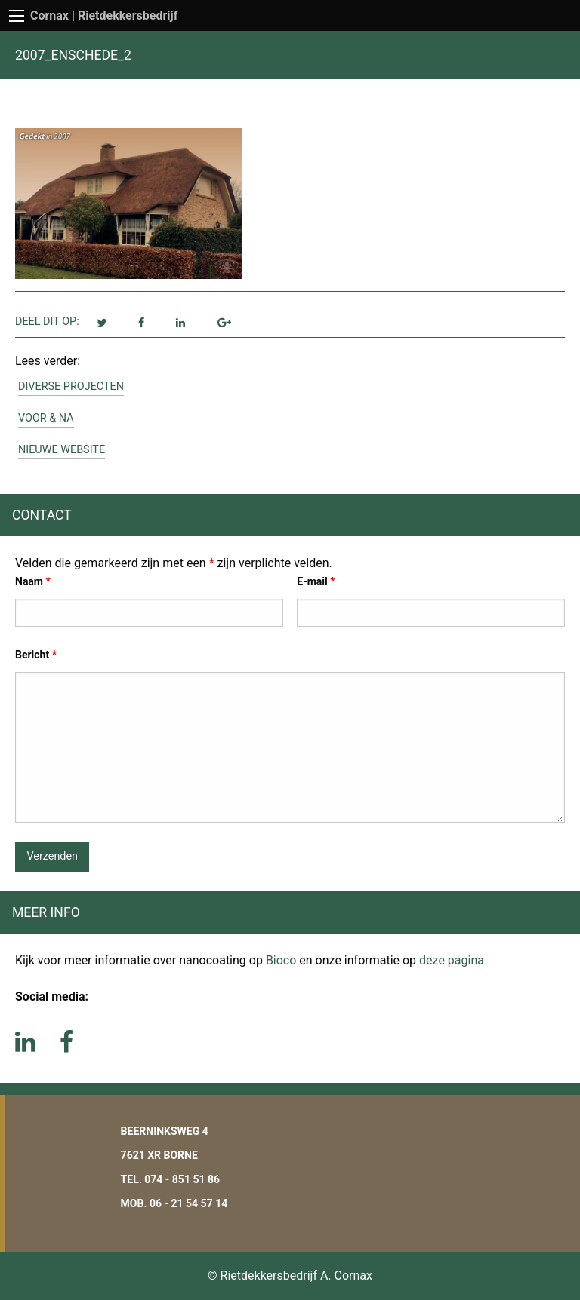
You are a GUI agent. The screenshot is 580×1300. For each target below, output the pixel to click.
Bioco (281, 960)
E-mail (316, 581)
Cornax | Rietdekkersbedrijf (104, 15)
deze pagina (451, 960)
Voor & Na (46, 418)
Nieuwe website (61, 449)
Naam (33, 581)
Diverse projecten (71, 386)
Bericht (36, 654)
